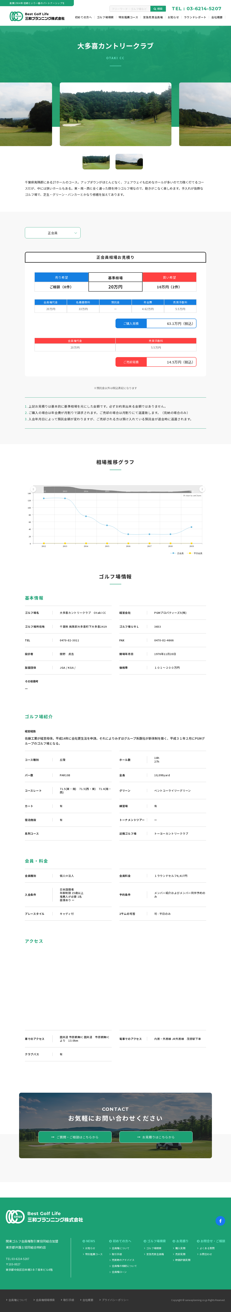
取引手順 (117, 1254)
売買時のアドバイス (123, 1260)
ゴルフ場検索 (155, 1241)
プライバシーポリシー (115, 1300)
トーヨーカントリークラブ (171, 833)
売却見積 (180, 1254)
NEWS (89, 1241)
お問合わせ (206, 1254)
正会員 (52, 232)
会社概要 (88, 1300)
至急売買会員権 (155, 1254)
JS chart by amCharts (192, 495)
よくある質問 (207, 1248)
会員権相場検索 (45, 1300)
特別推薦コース (94, 1254)
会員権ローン (119, 1272)
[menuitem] (117, 489)
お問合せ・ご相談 (211, 1241)
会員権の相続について (124, 1266)
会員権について (120, 1248)
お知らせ (90, 1248)
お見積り (181, 1241)
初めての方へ (120, 1241)
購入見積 (180, 1248)
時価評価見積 (182, 1260)
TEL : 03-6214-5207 (196, 8)
